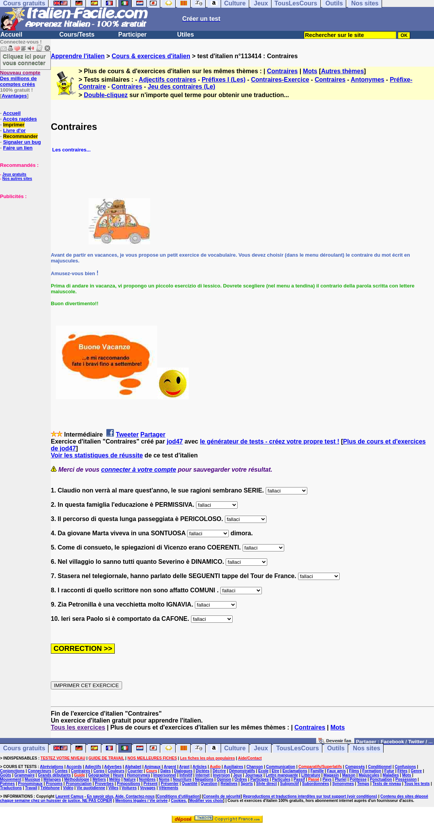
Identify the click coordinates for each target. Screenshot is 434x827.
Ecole (263, 771)
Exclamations (294, 771)
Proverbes (104, 784)
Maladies (391, 775)
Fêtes (402, 771)
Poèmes (7, 784)
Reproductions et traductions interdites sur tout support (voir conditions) (310, 796)
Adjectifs (93, 767)
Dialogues (183, 771)
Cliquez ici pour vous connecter (24, 59)
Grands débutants (54, 775)
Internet (203, 775)
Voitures (129, 788)
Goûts (5, 775)
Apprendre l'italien (78, 56)
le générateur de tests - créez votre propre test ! (269, 441)
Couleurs (116, 771)
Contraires (282, 71)
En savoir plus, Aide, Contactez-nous (121, 796)
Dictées (202, 771)
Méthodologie (76, 779)
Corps (98, 771)
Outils (336, 748)
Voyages (147, 788)
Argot (184, 767)
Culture (235, 748)
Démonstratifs (242, 771)
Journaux (254, 775)
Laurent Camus (69, 796)
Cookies (178, 800)
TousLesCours (297, 748)
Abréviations (52, 767)
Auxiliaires (233, 767)
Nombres (147, 779)
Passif (299, 779)
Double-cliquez (106, 95)
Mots (310, 71)
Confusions (405, 767)
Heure (118, 775)
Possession (406, 779)
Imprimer (14, 125)
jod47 (175, 441)
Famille (316, 771)
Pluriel (341, 779)
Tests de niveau (386, 784)
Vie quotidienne (91, 788)
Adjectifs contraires (167, 79)
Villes (114, 788)
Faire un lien (18, 148)
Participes (259, 779)
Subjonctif (289, 784)
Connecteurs (39, 771)
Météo (115, 779)
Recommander (20, 136)
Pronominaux (30, 784)
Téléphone (50, 788)
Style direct (266, 784)
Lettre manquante (282, 775)
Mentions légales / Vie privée (141, 800)
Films (354, 771)
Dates (165, 771)
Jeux (261, 748)
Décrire (219, 771)
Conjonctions (12, 771)
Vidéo (68, 788)
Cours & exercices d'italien (151, 56)
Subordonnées (315, 784)
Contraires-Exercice (280, 79)
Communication (280, 767)
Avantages (14, 96)
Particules (281, 779)
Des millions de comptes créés (20, 78)
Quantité (190, 784)
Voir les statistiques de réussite (97, 455)
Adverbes (113, 767)
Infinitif (185, 775)
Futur (389, 771)
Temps (363, 784)
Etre (275, 771)
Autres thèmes (342, 71)
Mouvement (11, 779)
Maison (348, 775)
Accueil (11, 34)
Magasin (331, 775)
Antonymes (367, 79)
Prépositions (129, 784)
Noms (164, 779)
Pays (326, 779)
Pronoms (54, 784)
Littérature (310, 775)
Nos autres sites (17, 178)
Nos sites (366, 748)
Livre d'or (14, 130)
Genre (416, 771)
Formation (371, 771)
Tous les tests (417, 784)
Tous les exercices (78, 727)
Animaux (152, 767)
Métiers (99, 779)
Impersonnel (164, 775)
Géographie (99, 775)
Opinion (224, 779)
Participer (132, 34)
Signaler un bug (22, 142)
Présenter (170, 784)
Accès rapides (20, 119)
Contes (61, 771)
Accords (74, 767)
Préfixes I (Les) (224, 79)
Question (209, 784)
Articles (200, 767)
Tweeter (127, 434)
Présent (151, 784)
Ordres (241, 779)
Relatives (229, 784)
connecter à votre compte (138, 469)
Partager (153, 434)
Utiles (185, 34)
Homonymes (138, 775)
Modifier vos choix (206, 800)
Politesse (358, 779)
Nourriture (182, 779)
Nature (130, 779)
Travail (31, 788)
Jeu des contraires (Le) (181, 86)
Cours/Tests (76, 34)
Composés (355, 767)
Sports (247, 784)
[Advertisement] (23, 237)
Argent (170, 767)
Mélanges (52, 779)
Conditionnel (380, 767)
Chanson (254, 767)
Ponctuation (381, 779)
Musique (32, 779)
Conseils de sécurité (222, 796)
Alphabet (133, 767)
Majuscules (369, 775)
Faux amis (336, 771)
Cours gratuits (24, 748)
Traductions (11, 788)
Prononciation (79, 784)
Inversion (221, 775)
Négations (204, 779)
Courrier (134, 771)
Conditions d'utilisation (178, 796)
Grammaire (24, 775)
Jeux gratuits (14, 174)
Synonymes (343, 784)
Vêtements (168, 788)
